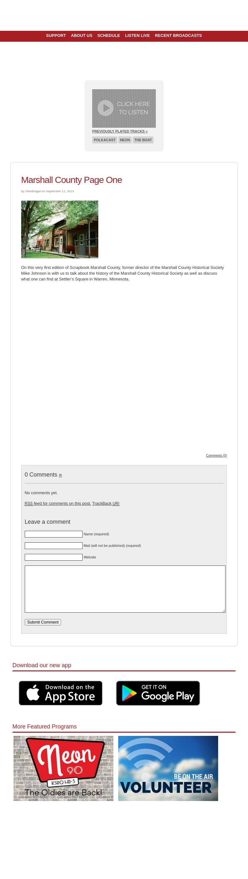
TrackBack (105, 503)
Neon (125, 140)
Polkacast (105, 140)
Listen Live (137, 35)
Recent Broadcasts (178, 35)
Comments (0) (216, 455)
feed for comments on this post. (58, 503)
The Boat (143, 140)
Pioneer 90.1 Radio (124, 15)
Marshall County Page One (71, 180)
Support (56, 35)
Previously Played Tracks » (119, 131)
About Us (82, 35)
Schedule (108, 35)
